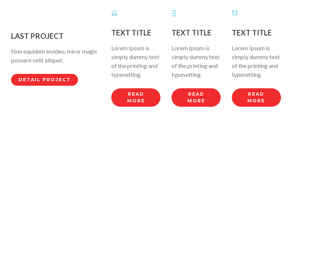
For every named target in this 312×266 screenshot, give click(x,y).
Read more (136, 97)
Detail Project (44, 79)
